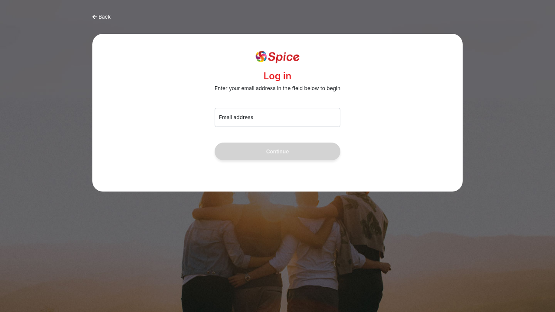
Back (104, 16)
